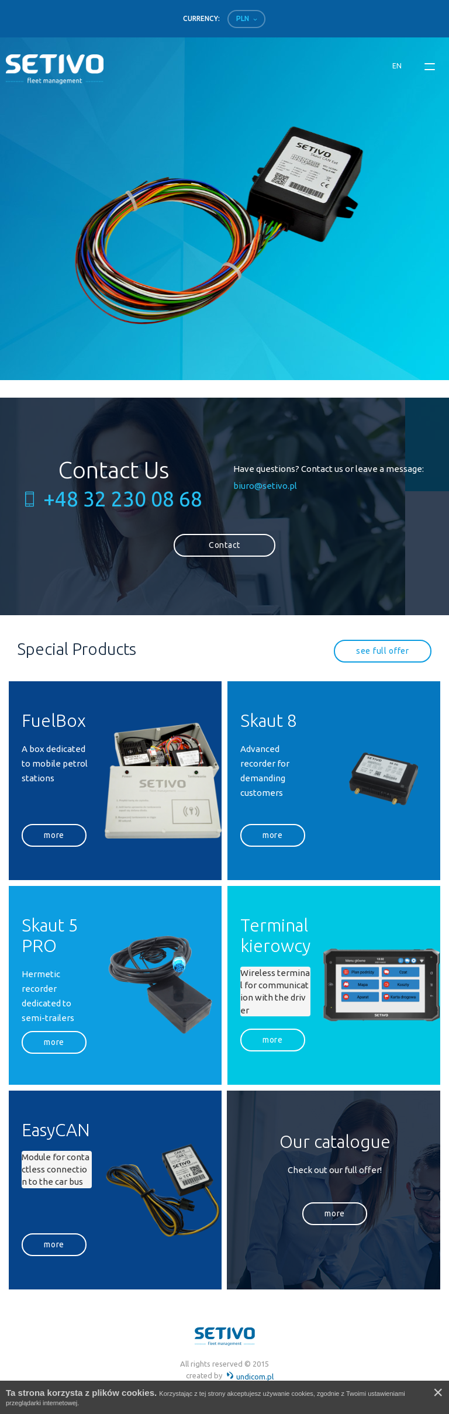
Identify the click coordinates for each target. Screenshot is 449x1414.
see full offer (382, 651)
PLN (242, 18)
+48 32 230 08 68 (122, 499)
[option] (222, 208)
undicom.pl (250, 1376)
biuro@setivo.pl (265, 486)
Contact (224, 545)
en (397, 66)
